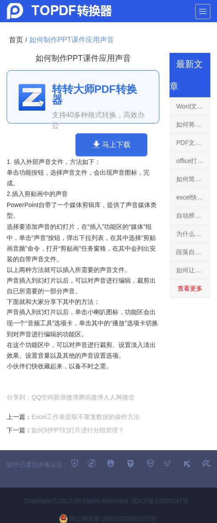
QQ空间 (43, 397)
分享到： (19, 397)
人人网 (112, 397)
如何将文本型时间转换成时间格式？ (193, 124)
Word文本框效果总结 (193, 106)
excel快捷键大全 (193, 197)
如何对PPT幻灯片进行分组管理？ (78, 430)
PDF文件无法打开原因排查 (193, 142)
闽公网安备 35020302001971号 (108, 518)
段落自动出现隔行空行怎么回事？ (193, 252)
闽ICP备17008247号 (160, 500)
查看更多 (190, 288)
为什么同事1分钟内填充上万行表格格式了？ (193, 233)
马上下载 (111, 144)
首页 (16, 40)
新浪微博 (66, 397)
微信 (128, 397)
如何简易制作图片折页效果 (193, 179)
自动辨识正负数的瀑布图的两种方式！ (193, 215)
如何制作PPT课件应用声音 (71, 40)
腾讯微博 (91, 397)
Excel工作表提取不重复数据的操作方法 (86, 416)
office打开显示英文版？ (193, 160)
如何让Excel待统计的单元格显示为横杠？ (193, 270)
